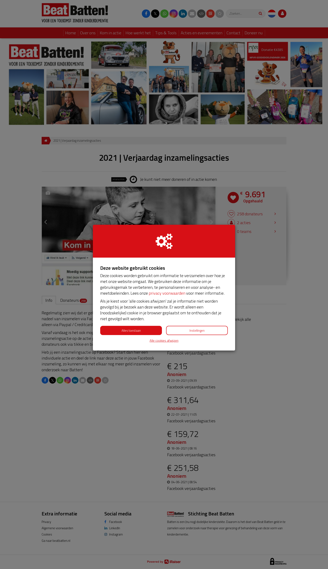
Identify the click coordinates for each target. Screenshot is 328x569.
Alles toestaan (131, 330)
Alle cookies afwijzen (164, 340)
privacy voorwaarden (167, 293)
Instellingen (197, 330)
